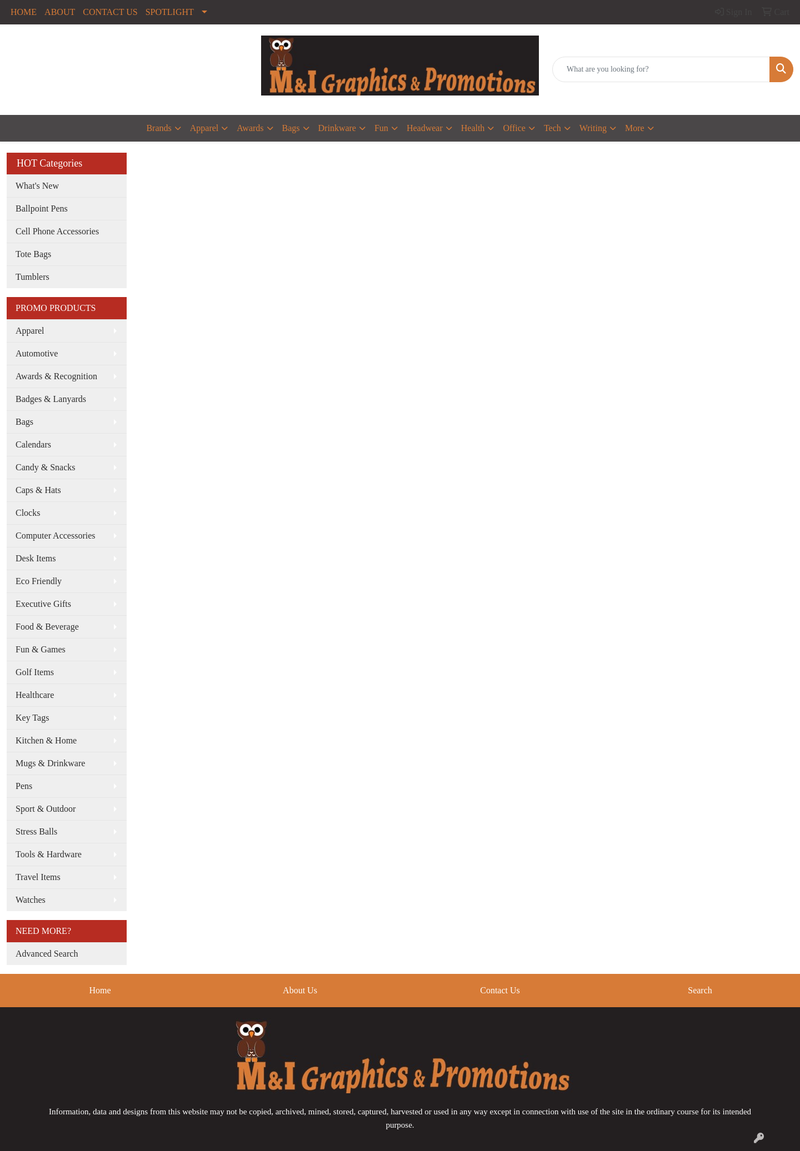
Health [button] (473, 128)
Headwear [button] (425, 128)
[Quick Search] (661, 69)
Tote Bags (33, 254)
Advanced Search (47, 953)
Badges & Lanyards (51, 399)
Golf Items (35, 672)
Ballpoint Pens (42, 208)
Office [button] (514, 128)
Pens (24, 786)
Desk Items (36, 558)
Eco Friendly (39, 581)
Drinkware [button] (337, 128)
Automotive (37, 353)
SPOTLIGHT (170, 12)
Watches (31, 899)
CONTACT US (110, 12)
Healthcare (35, 695)
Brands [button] (158, 128)
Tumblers (32, 277)
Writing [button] (593, 128)
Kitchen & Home (46, 740)
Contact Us (500, 990)
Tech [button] (552, 128)
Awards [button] (250, 128)
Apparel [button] (204, 128)
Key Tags (32, 717)
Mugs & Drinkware (50, 763)
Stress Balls (36, 831)
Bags (24, 421)
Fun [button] (381, 128)
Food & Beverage (47, 626)
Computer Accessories (56, 535)
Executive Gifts (43, 604)
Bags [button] (291, 128)
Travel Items (38, 877)
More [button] (634, 128)
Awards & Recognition (56, 376)
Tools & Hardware (49, 854)
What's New (37, 185)
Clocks (28, 512)
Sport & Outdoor (46, 808)
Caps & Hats (38, 490)
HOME (24, 12)
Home (100, 990)
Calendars (33, 444)
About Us (300, 990)
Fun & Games (41, 649)
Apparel (30, 330)
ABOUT (59, 12)
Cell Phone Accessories (57, 231)
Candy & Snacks (46, 467)
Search (700, 990)
